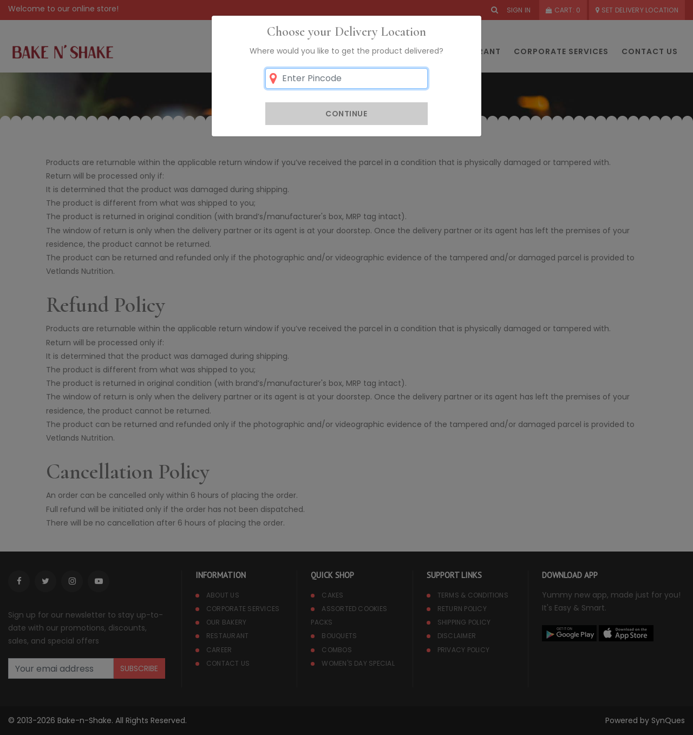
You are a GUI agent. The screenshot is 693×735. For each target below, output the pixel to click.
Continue (346, 113)
